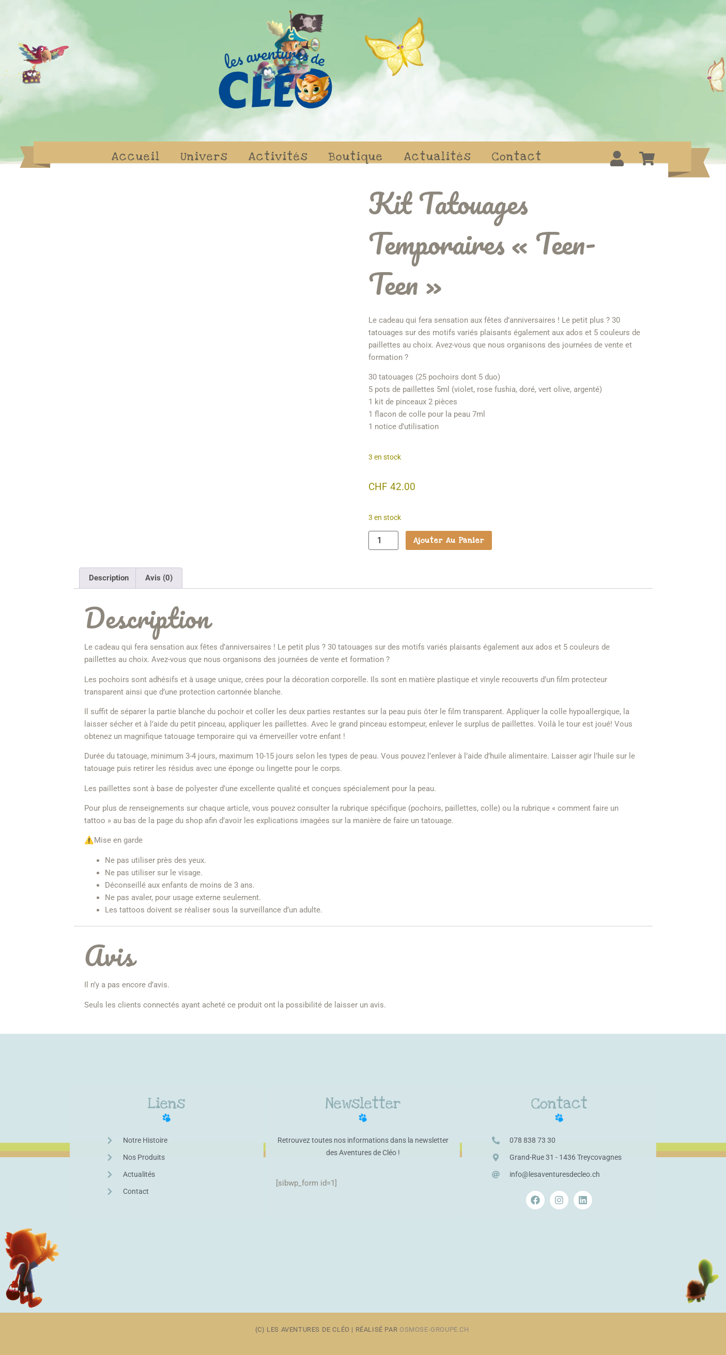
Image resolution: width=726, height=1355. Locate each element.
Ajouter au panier (448, 540)
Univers (204, 156)
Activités (278, 156)
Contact (517, 156)
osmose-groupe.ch (435, 1323)
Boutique (356, 156)
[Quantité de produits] (383, 540)
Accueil (136, 156)
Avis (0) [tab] (159, 570)
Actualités (437, 156)
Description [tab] (109, 570)
